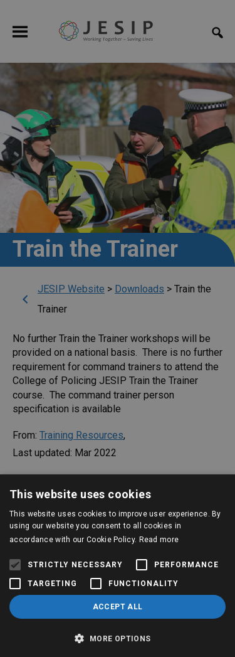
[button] (117, 637)
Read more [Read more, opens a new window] (159, 539)
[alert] (117, 328)
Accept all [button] (118, 606)
